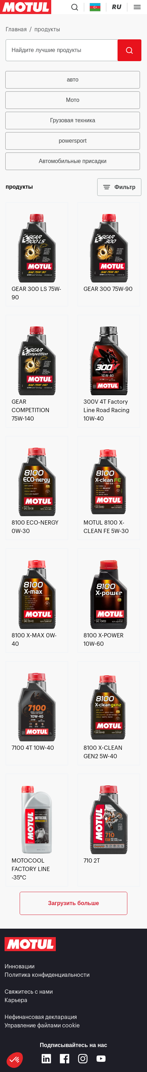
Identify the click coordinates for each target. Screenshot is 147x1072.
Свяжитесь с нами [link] (29, 992)
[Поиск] (129, 50)
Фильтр (119, 187)
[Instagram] (83, 1059)
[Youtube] (101, 1059)
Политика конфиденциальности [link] (47, 975)
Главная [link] (16, 29)
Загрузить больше (73, 903)
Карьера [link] (16, 1000)
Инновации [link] (19, 966)
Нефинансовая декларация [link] (41, 1017)
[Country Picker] (95, 7)
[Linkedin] (46, 1059)
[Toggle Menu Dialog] (137, 7)
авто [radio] (72, 80)
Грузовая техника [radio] (72, 120)
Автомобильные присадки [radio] (73, 161)
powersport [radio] (72, 141)
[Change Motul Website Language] (116, 7)
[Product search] (75, 7)
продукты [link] (47, 29)
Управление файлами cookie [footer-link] (42, 1025)
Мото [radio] (72, 100)
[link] (37, 281)
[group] (73, 120)
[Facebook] (64, 1059)
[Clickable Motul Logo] (25, 7)
